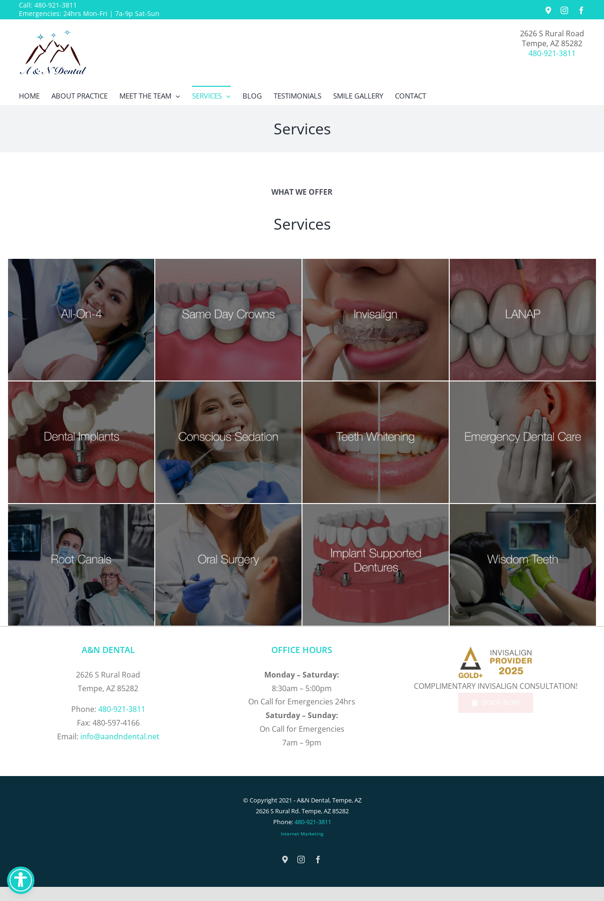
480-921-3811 (55, 4)
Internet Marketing (302, 833)
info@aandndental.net (119, 736)
